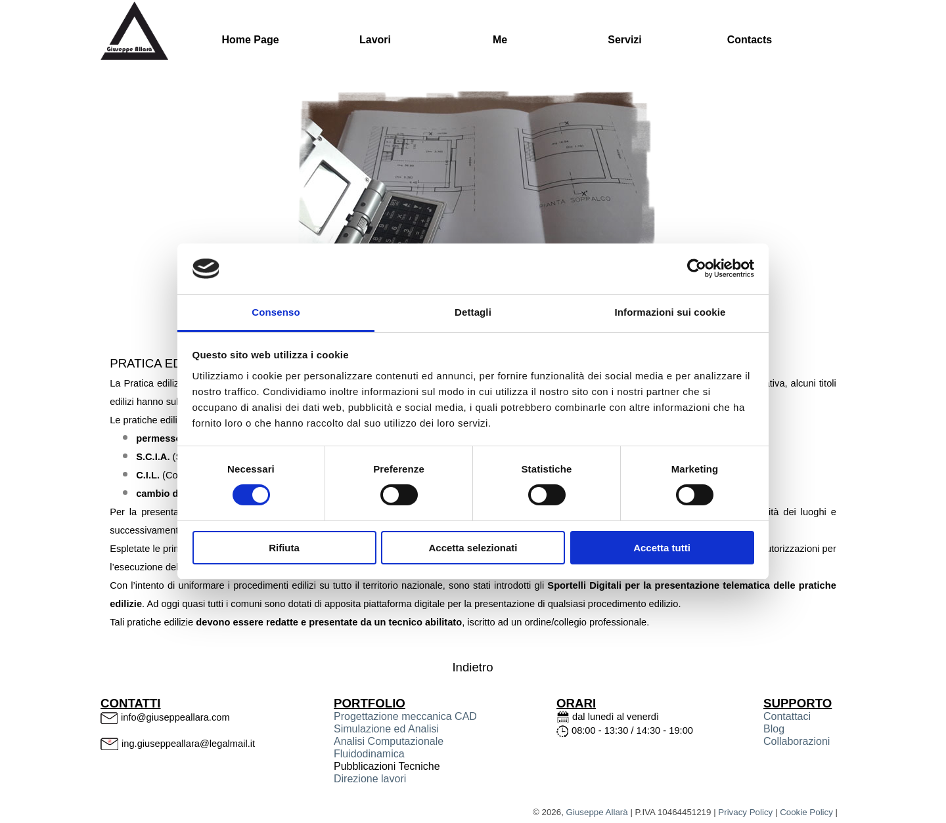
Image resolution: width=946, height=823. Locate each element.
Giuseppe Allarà (597, 812)
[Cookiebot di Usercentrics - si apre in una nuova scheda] (696, 268)
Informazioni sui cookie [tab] (670, 312)
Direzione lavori (370, 778)
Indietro (472, 667)
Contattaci (787, 716)
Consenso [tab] (276, 312)
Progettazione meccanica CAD (405, 716)
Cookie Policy (806, 812)
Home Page (250, 39)
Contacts (749, 39)
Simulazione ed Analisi (386, 728)
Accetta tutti (661, 547)
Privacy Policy (745, 812)
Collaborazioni (796, 741)
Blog (773, 728)
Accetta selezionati (472, 547)
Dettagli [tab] (473, 312)
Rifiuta (284, 547)
